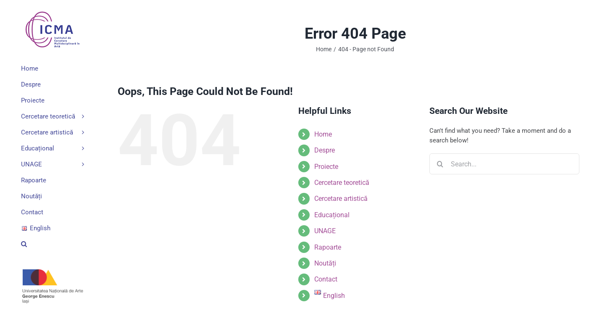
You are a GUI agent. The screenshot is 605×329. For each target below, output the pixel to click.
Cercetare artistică (341, 199)
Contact (325, 279)
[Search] (439, 163)
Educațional (332, 215)
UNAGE (325, 231)
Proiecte (326, 167)
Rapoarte (327, 247)
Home (323, 134)
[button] (52, 244)
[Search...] (504, 163)
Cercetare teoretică (341, 183)
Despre (324, 150)
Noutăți (325, 263)
